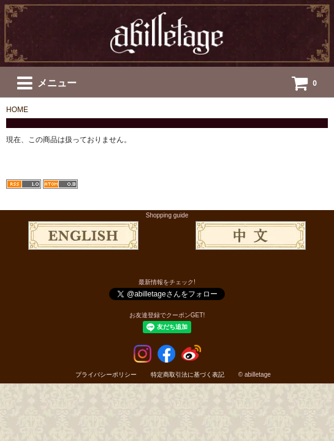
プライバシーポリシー (106, 374)
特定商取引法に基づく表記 (187, 374)
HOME (17, 109)
